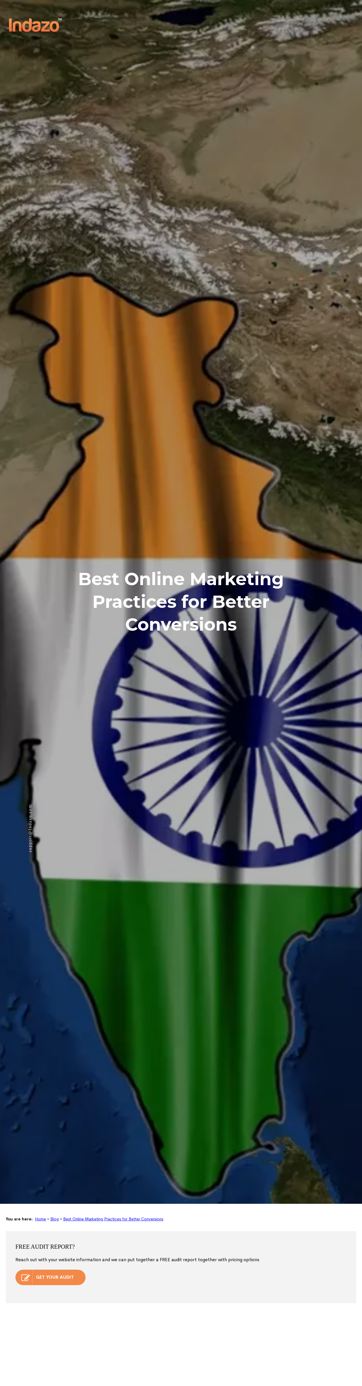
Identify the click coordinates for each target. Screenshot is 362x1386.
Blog (54, 1124)
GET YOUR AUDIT (47, 1182)
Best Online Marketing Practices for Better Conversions (113, 1124)
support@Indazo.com (30, 762)
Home (40, 1124)
